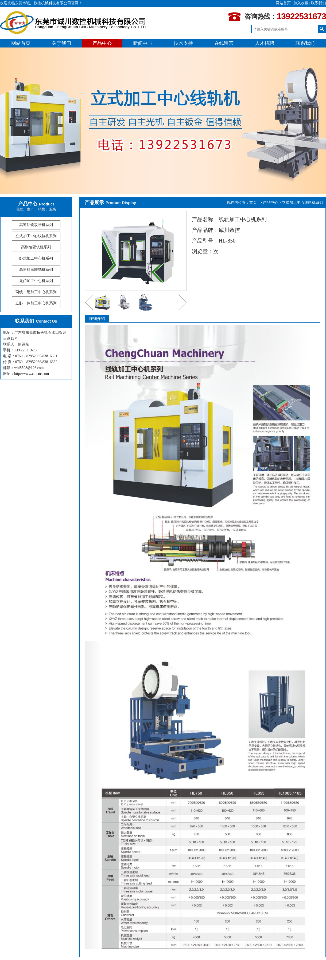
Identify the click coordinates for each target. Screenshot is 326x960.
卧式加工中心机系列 (36, 258)
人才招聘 (264, 43)
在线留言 (224, 43)
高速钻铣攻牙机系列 (36, 225)
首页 (253, 203)
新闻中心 (142, 43)
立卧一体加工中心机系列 (36, 303)
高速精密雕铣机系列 (36, 270)
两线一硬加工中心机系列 (36, 292)
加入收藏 (300, 3)
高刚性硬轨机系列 (36, 247)
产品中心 (102, 43)
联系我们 (318, 3)
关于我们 (61, 43)
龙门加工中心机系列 (36, 281)
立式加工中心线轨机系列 (36, 236)
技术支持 (183, 43)
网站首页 (283, 3)
